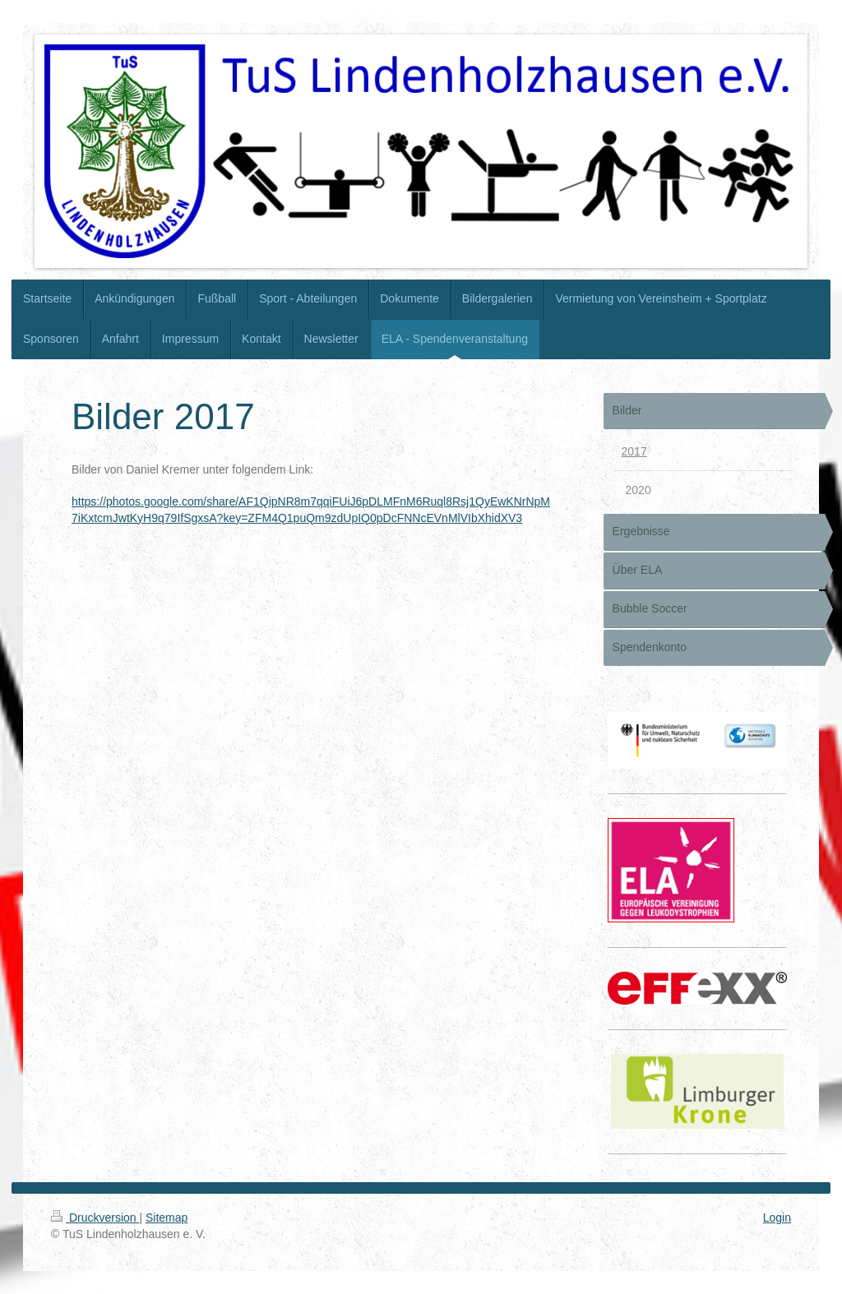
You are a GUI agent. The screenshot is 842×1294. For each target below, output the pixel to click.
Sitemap (166, 1217)
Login (777, 1217)
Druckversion (95, 1217)
